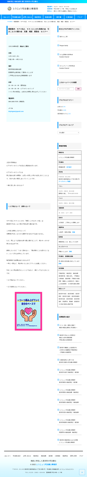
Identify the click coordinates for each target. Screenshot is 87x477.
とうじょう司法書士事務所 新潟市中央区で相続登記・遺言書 (68, 371)
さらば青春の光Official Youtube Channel (65, 55)
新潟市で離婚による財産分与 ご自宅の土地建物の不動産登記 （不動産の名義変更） (67, 349)
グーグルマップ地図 (64, 181)
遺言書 (58, 17)
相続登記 (38, 17)
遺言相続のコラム (63, 113)
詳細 (73, 232)
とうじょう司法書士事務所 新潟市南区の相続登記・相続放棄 (68, 401)
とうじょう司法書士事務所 (46, 464)
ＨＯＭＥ (10, 21)
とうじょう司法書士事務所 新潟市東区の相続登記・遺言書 (67, 381)
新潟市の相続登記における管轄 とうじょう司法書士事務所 (68, 441)
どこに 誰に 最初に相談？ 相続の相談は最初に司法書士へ (67, 326)
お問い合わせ (27, 17)
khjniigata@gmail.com (16, 111)
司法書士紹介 (16, 17)
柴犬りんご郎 (63, 36)
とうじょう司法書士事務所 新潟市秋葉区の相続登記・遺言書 (68, 421)
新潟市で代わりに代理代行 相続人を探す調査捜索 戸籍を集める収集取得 (66, 337)
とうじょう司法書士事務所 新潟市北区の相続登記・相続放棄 (68, 411)
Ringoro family (63, 45)
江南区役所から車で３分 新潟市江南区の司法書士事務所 (67, 361)
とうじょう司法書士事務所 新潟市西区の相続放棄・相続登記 (68, 391)
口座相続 (69, 17)
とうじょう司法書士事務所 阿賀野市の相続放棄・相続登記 (67, 431)
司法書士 (60, 110)
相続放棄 (48, 17)
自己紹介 (69, 167)
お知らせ (60, 106)
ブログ (80, 17)
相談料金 (65, 456)
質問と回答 (73, 456)
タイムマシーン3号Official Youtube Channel (66, 67)
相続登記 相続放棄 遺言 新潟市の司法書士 (22, 1)
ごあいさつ (6, 17)
